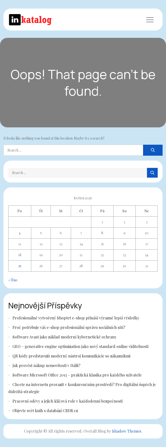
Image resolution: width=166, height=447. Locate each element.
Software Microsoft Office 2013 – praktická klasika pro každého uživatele (77, 374)
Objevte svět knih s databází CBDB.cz (45, 410)
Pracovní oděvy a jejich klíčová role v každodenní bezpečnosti (67, 401)
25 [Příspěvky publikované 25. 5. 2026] (19, 266)
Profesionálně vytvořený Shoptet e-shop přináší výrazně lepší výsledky (75, 317)
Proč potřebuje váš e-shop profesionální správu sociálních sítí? (68, 327)
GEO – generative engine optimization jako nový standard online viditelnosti (80, 346)
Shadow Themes (126, 431)
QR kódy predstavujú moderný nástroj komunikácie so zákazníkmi (71, 355)
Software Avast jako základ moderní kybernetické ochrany (64, 336)
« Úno (12, 280)
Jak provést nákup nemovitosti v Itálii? (46, 365)
